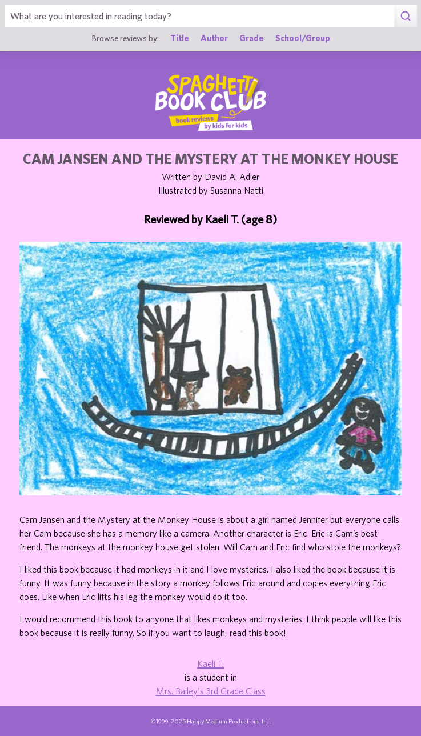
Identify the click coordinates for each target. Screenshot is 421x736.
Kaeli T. (210, 663)
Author (214, 38)
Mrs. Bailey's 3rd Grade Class (211, 691)
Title (179, 38)
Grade (251, 38)
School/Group (302, 38)
